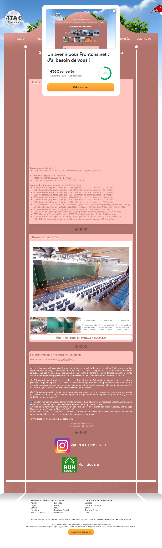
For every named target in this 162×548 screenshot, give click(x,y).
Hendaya (35, 510)
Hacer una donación (81, 532)
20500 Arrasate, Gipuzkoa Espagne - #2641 (54, 195)
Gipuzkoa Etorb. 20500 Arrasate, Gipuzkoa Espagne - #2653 (62, 204)
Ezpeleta (58, 503)
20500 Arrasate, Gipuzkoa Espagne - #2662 (54, 187)
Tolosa (88, 508)
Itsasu (56, 505)
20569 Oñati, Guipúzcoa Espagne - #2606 (53, 219)
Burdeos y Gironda (93, 505)
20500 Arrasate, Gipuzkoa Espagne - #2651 (54, 202)
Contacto (142, 38)
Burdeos (88, 503)
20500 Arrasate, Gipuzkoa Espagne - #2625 (54, 199)
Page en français (111, 519)
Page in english (125, 519)
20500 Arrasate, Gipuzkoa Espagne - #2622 (54, 192)
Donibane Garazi (61, 510)
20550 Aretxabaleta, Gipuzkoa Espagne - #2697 (56, 216)
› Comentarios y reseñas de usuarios (55, 355)
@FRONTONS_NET (81, 445)
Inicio (20, 38)
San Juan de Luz (38, 513)
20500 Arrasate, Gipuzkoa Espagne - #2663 (54, 190)
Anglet (33, 503)
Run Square (81, 464)
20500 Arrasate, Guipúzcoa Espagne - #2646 (55, 209)
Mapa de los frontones (79, 519)
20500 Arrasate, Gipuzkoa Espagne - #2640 (54, 197)
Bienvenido (55, 519)
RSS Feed (100, 519)
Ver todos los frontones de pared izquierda (53, 419)
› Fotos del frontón (44, 237)
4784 (13, 18)
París (87, 513)
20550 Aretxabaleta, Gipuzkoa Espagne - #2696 (56, 212)
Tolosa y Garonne (92, 510)
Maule (57, 508)
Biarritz (34, 508)
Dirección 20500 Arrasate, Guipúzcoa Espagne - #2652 (59, 207)
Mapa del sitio (65, 519)
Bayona (34, 505)
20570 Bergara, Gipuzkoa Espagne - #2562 (54, 214)
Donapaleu (59, 513)
